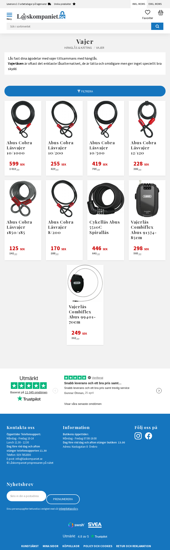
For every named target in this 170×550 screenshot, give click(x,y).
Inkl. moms (138, 4)
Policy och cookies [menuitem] (97, 546)
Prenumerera (63, 499)
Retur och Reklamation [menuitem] (133, 546)
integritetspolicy (68, 508)
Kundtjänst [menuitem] (30, 546)
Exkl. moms (155, 4)
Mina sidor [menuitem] (50, 546)
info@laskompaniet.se (28, 458)
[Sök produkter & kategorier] (85, 26)
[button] (11, 15)
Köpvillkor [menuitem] (70, 546)
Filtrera (87, 91)
